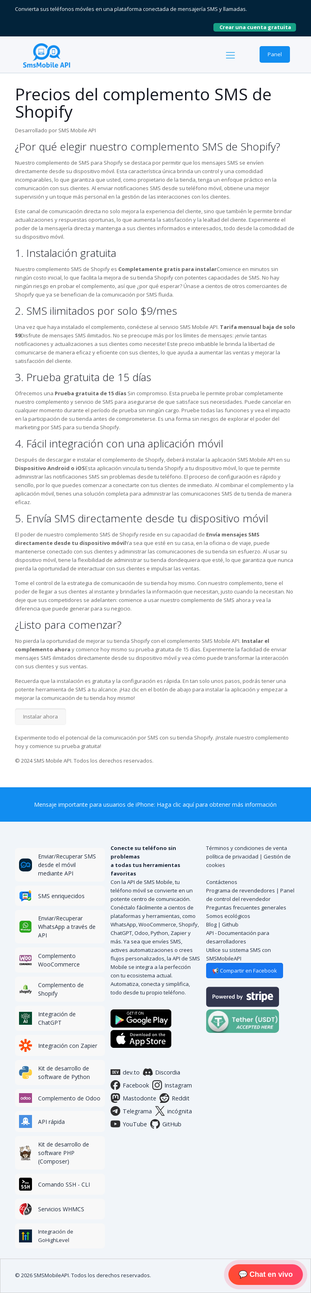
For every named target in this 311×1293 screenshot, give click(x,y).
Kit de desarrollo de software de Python (64, 1072)
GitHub (165, 1124)
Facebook (130, 1085)
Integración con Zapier (67, 1045)
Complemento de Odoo (69, 1098)
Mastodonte (133, 1098)
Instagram (172, 1085)
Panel (275, 54)
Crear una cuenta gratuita (257, 27)
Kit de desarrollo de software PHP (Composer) (63, 1152)
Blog (211, 924)
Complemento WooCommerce (59, 960)
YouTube (129, 1124)
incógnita (173, 1111)
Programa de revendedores (240, 890)
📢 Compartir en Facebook (244, 970)
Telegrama (131, 1111)
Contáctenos (221, 882)
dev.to (125, 1072)
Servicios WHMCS (61, 1209)
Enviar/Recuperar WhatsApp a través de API (67, 926)
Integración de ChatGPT (57, 1018)
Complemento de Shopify (61, 989)
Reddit (175, 1098)
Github (230, 924)
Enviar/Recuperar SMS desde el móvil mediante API (67, 864)
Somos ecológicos (228, 916)
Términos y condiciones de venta (246, 848)
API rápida (51, 1122)
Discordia (161, 1072)
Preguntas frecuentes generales (246, 907)
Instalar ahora (40, 716)
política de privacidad (232, 856)
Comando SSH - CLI (64, 1184)
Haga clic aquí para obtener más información (217, 804)
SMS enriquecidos (61, 896)
